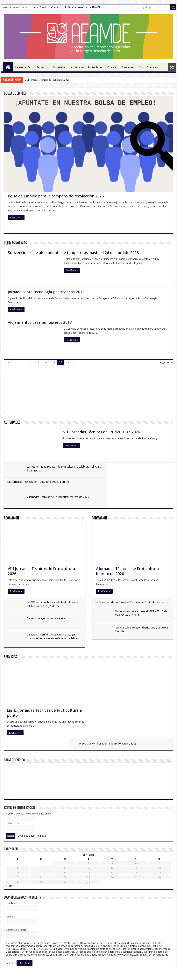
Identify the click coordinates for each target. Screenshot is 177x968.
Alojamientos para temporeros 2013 (40, 322)
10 (24, 362)
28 (46, 362)
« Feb (9, 859)
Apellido (10, 890)
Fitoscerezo (128, 67)
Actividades (77, 67)
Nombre (10, 876)
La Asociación (23, 67)
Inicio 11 (8, 67)
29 (53, 362)
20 (31, 362)
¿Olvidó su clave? (26, 809)
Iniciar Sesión (40, 7)
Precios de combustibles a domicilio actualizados (127, 650)
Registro (41, 809)
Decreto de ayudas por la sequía (46, 603)
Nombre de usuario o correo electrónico (28, 787)
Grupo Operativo (148, 67)
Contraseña (12, 796)
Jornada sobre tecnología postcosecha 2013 (46, 292)
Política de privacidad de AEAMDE (82, 7)
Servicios (42, 67)
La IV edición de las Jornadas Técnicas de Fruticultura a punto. (132, 587)
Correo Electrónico (17, 903)
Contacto (56, 7)
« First (9, 362)
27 (39, 362)
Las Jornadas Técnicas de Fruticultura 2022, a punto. (123, 466)
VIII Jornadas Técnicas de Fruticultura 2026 (47, 79)
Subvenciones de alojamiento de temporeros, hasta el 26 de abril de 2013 (73, 253)
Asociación (11, 503)
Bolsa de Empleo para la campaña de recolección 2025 (56, 196)
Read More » (16, 217)
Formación (59, 67)
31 (67, 362)
